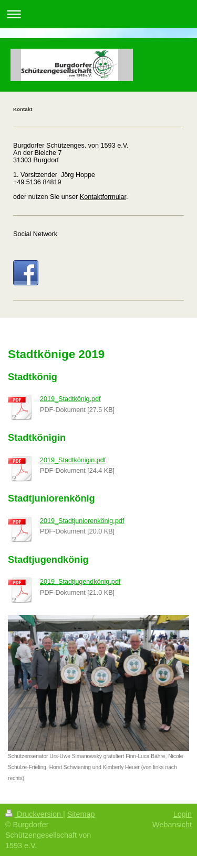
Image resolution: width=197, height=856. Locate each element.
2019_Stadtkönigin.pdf (73, 460)
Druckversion (34, 814)
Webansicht (172, 824)
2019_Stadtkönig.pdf (70, 399)
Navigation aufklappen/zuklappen (98, 14)
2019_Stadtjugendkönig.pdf (80, 581)
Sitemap (81, 814)
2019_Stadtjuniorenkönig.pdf (82, 521)
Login (182, 814)
